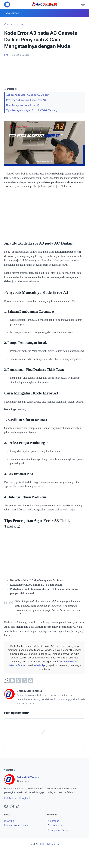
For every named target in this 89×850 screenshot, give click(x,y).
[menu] (7, 4)
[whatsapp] (24, 680)
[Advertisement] (44, 71)
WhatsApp (40, 665)
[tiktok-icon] (17, 807)
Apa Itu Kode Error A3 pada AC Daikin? (27, 94)
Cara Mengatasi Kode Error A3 (23, 105)
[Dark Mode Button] (83, 4)
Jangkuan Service (58, 830)
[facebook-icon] (6, 807)
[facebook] (12, 680)
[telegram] (30, 680)
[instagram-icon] (12, 807)
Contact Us (55, 825)
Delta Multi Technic (28, 777)
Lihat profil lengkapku (18, 798)
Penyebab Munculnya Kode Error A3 (26, 100)
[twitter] (18, 680)
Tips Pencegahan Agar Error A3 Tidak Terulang (32, 110)
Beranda (53, 820)
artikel (9, 820)
